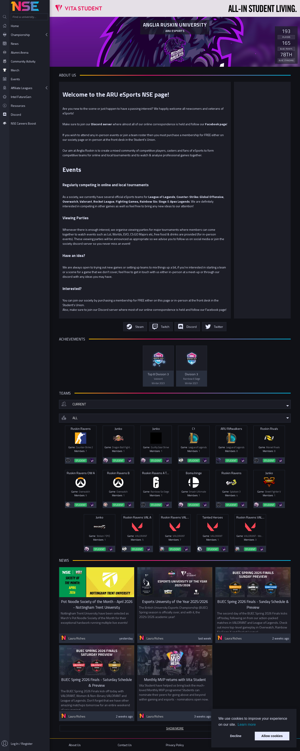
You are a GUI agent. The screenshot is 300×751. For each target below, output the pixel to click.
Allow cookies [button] (272, 736)
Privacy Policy (175, 745)
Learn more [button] (247, 724)
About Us (75, 745)
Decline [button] (235, 736)
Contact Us (125, 745)
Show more (175, 728)
